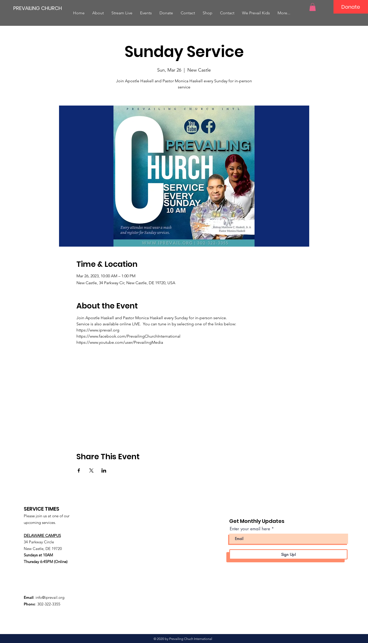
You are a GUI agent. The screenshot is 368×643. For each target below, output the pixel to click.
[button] (312, 7)
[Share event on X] (91, 470)
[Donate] (351, 7)
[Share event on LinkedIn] (103, 470)
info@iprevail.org (50, 597)
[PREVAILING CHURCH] (37, 8)
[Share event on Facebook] (78, 470)
